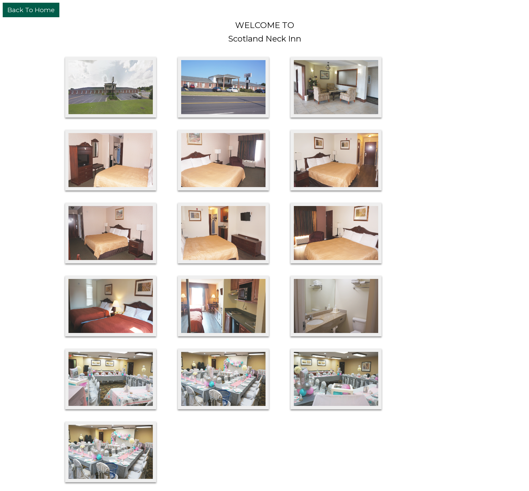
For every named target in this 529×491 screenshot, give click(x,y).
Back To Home (31, 10)
